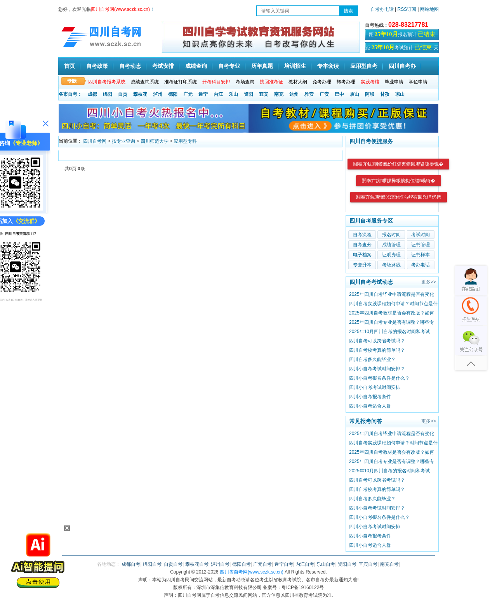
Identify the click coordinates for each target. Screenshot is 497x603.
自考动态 (130, 66)
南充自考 (389, 564)
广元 (188, 94)
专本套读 (328, 66)
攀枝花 (140, 94)
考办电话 (420, 265)
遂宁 (203, 94)
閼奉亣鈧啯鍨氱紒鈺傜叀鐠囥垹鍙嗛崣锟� (398, 164)
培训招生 (295, 66)
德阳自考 (241, 564)
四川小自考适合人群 (370, 406)
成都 (92, 94)
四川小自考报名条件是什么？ (379, 378)
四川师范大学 (155, 141)
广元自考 (262, 564)
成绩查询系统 (145, 82)
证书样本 (420, 254)
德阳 (172, 94)
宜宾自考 (368, 564)
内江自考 (304, 564)
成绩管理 (391, 244)
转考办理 (346, 82)
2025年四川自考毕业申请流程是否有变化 (391, 294)
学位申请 (418, 82)
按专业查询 (123, 141)
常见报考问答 (365, 421)
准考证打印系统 (180, 82)
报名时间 (391, 234)
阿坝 (369, 94)
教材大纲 (297, 82)
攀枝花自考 (197, 564)
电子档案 (362, 254)
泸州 (157, 94)
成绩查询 (196, 66)
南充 (278, 94)
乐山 (233, 94)
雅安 (309, 94)
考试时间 (420, 234)
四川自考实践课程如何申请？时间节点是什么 (395, 303)
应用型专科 (185, 141)
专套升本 (362, 265)
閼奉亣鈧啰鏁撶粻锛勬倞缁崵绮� (398, 180)
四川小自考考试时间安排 (374, 387)
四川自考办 (402, 66)
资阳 (248, 94)
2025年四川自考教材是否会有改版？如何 (391, 313)
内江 (218, 94)
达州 (294, 94)
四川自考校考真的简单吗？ (377, 350)
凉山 (400, 94)
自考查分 (362, 244)
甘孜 (384, 94)
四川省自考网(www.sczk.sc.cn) (251, 572)
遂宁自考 (284, 564)
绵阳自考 (152, 564)
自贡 (122, 94)
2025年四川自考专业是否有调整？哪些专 (391, 322)
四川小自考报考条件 (370, 396)
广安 (324, 94)
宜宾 (263, 94)
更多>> (428, 282)
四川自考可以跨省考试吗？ (377, 341)
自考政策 (97, 66)
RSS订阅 (408, 9)
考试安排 (163, 66)
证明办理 (391, 254)
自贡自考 (173, 564)
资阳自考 (347, 564)
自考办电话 (382, 9)
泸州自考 (220, 564)
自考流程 (362, 234)
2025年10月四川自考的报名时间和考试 (389, 331)
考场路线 (391, 265)
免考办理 (322, 82)
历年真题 (262, 66)
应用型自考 (363, 66)
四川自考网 (94, 141)
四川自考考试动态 (371, 282)
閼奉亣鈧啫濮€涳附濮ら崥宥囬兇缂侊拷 (398, 197)
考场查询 (245, 82)
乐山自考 (325, 564)
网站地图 (429, 9)
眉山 (354, 94)
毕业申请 (394, 82)
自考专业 (229, 66)
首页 (69, 66)
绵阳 (107, 94)
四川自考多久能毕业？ (372, 359)
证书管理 (420, 244)
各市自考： (70, 94)
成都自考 (131, 564)
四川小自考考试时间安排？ (377, 368)
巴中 (339, 94)
